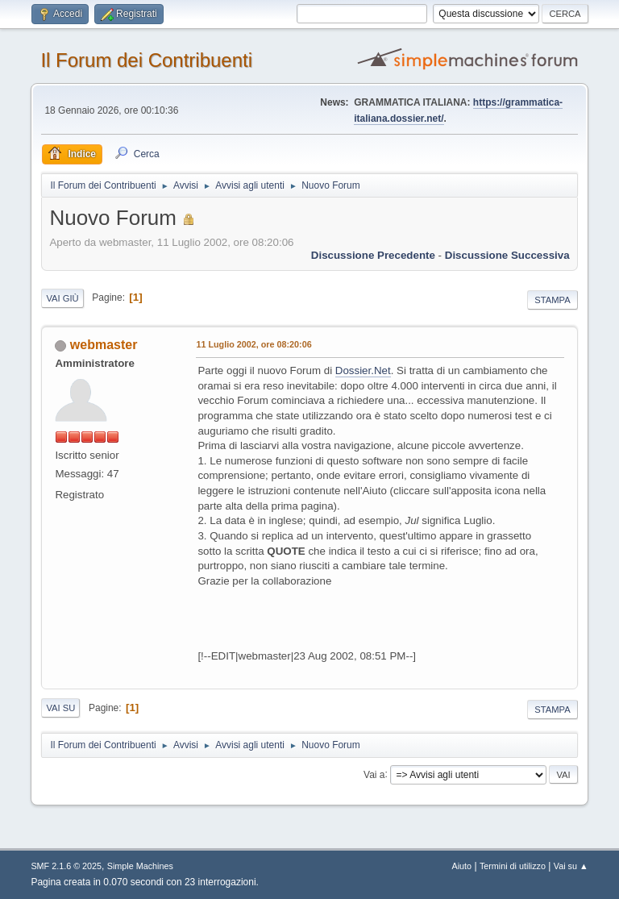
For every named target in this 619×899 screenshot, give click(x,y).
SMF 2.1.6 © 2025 (66, 866)
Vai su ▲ (571, 866)
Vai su (60, 708)
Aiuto (462, 866)
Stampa (552, 300)
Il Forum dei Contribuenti (146, 60)
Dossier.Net (363, 370)
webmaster (104, 345)
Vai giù (62, 298)
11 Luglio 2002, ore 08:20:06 (253, 344)
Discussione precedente (373, 255)
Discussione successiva (507, 255)
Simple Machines (140, 866)
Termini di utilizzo (513, 866)
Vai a (374, 774)
